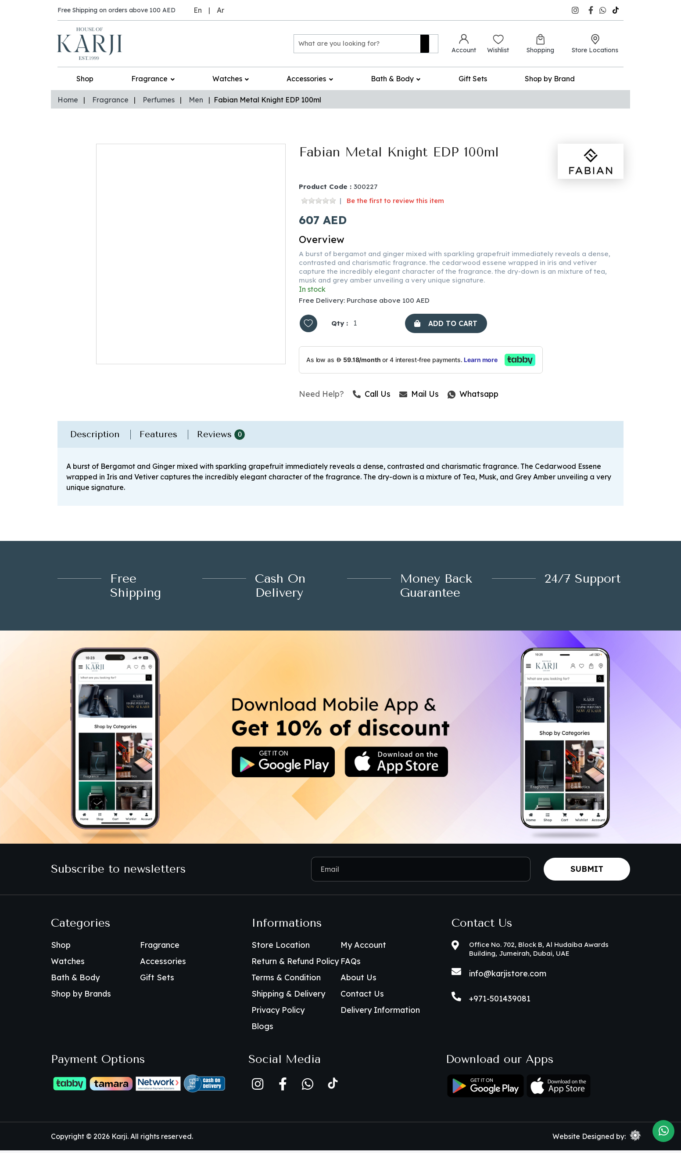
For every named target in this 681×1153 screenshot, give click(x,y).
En (198, 10)
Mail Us (419, 397)
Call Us (372, 397)
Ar (220, 10)
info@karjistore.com (507, 976)
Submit (586, 872)
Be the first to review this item (395, 201)
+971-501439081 (499, 1001)
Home (67, 99)
